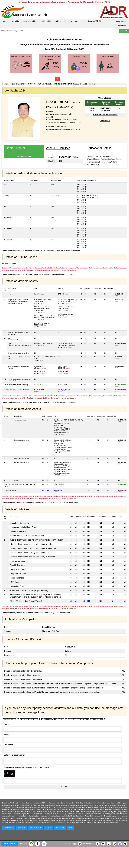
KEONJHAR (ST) (45, 84)
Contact (48, 827)
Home (4, 21)
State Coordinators (35, 827)
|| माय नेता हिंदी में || (94, 21)
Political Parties (61, 21)
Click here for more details (105, 115)
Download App (70, 844)
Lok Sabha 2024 (18, 84)
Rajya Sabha (46, 21)
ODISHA (31, 84)
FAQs (70, 827)
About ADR (122, 26)
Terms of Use (60, 827)
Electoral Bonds (77, 21)
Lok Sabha (15, 21)
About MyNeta (121, 21)
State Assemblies (30, 21)
